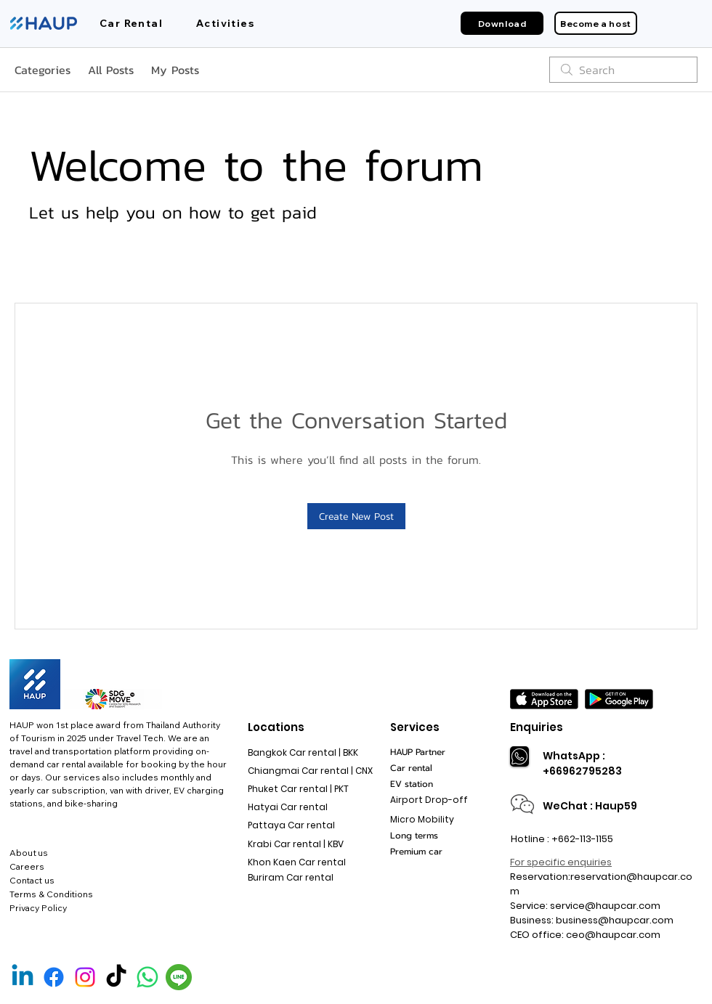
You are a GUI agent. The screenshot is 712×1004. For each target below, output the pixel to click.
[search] (623, 70)
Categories (42, 69)
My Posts (175, 69)
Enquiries (536, 727)
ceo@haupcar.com (613, 935)
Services (415, 727)
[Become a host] (595, 23)
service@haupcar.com (605, 906)
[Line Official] (179, 977)
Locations (276, 727)
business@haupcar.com (614, 920)
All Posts (111, 69)
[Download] (502, 23)
